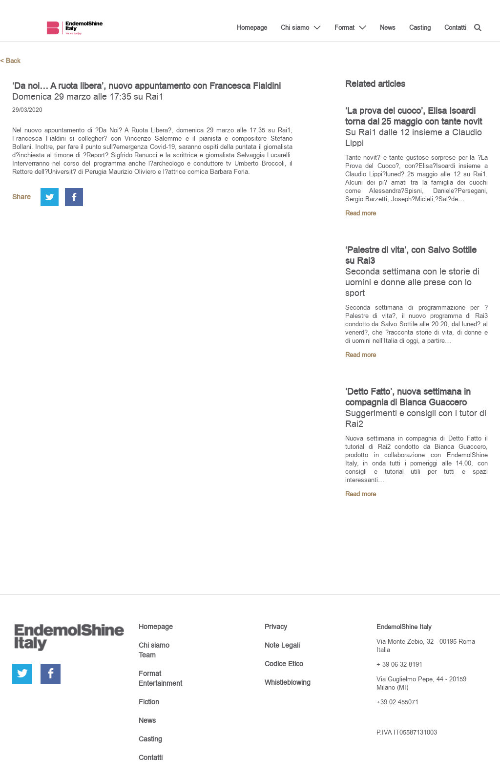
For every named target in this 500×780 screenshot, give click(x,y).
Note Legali (282, 645)
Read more (360, 213)
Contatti (455, 27)
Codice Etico (284, 663)
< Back (10, 61)
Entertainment (160, 683)
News (388, 27)
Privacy (276, 626)
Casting (420, 27)
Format (344, 27)
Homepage (252, 27)
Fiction (149, 701)
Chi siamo (295, 27)
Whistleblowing (288, 682)
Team (147, 655)
